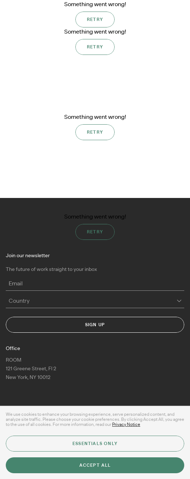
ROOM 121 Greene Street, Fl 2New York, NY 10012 (31, 369)
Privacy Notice (126, 424)
